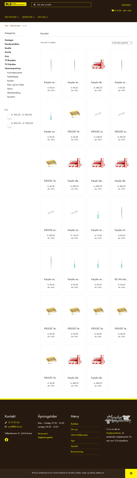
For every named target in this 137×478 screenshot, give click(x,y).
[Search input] (60, 4)
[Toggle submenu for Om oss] (47, 17)
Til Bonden (10, 60)
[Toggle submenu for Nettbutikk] (18, 17)
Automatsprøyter (14, 72)
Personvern (43, 433)
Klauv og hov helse (15, 84)
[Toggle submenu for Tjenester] (33, 17)
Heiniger (9, 40)
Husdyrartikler (12, 44)
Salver (10, 88)
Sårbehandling (13, 92)
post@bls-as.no (15, 426)
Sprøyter (11, 96)
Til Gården (10, 64)
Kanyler (10, 80)
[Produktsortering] (122, 42)
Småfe (8, 48)
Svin (7, 56)
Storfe (8, 52)
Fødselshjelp (12, 76)
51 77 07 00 (13, 422)
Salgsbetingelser (45, 437)
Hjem (6, 25)
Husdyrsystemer (113, 433)
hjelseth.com (100, 473)
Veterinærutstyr (15, 25)
